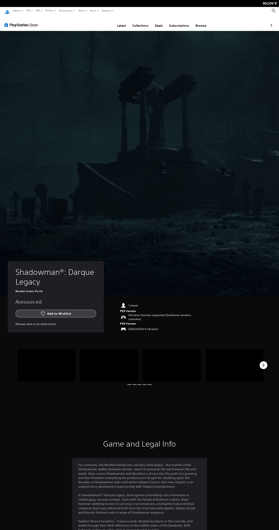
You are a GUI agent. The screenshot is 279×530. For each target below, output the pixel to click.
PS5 (28, 10)
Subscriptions (156, 22)
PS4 (38, 10)
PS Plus (49, 10)
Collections (118, 22)
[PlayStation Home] (7, 11)
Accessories (65, 10)
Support (106, 10)
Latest (98, 22)
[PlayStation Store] (22, 21)
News (81, 10)
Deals (136, 22)
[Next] (263, 361)
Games (17, 10)
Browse (178, 22)
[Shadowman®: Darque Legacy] (46, 361)
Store (93, 10)
